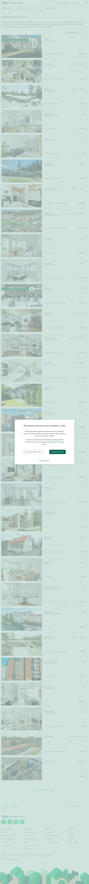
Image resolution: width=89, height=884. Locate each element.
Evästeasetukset (54, 442)
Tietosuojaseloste (44, 460)
